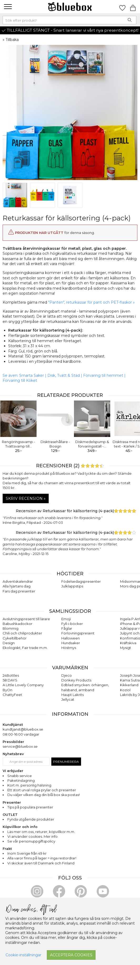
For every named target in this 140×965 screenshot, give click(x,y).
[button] (7, 6)
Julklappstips (72, 586)
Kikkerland (129, 685)
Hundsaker (70, 643)
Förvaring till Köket (20, 380)
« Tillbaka (11, 39)
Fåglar (66, 628)
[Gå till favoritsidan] (122, 6)
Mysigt (125, 648)
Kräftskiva (128, 643)
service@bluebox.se (20, 746)
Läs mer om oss (20, 832)
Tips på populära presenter (30, 807)
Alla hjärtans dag (17, 586)
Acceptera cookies (71, 955)
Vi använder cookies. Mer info (32, 836)
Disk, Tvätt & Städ (63, 375)
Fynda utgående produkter (30, 819)
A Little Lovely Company (23, 685)
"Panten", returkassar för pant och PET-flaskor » (91, 302)
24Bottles (11, 675)
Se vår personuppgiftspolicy (31, 841)
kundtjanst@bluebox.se (23, 729)
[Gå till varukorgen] (132, 6)
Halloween (70, 638)
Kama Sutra (130, 680)
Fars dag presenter (19, 591)
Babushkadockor (17, 624)
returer (41, 832)
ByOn (7, 690)
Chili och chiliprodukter (22, 633)
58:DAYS (10, 680)
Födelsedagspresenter (81, 581)
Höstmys (68, 648)
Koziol (125, 690)
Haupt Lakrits (72, 695)
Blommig (10, 628)
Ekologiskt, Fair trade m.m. (25, 648)
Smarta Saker (31, 375)
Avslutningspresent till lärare (26, 619)
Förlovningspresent (77, 633)
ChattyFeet (12, 695)
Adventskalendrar (18, 581)
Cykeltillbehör (15, 638)
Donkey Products (76, 680)
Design (9, 643)
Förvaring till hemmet (103, 375)
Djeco (66, 675)
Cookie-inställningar (23, 955)
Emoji (66, 619)
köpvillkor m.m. (62, 832)
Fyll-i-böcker (72, 624)
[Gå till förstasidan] (70, 6)
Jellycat (67, 699)
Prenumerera (66, 762)
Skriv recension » (26, 498)
